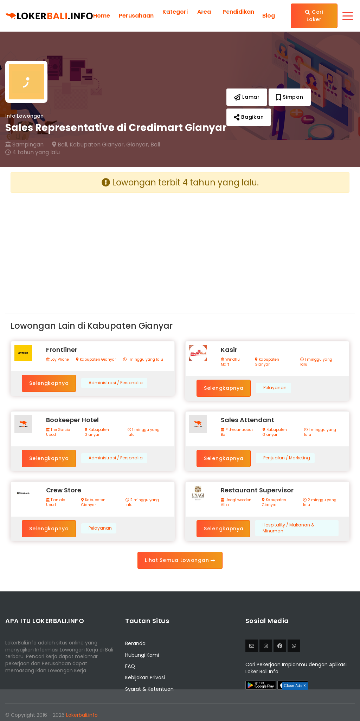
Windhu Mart (230, 362)
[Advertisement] (93, 247)
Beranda (135, 643)
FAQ (130, 666)
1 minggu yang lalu (143, 359)
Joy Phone (57, 359)
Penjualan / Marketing (286, 458)
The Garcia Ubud (58, 432)
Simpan (289, 96)
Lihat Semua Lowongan (180, 560)
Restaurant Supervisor (257, 490)
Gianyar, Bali (143, 145)
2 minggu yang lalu (142, 502)
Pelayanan (275, 388)
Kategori (175, 12)
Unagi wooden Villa (236, 502)
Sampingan (24, 145)
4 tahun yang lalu (32, 152)
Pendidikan (238, 12)
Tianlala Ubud (55, 502)
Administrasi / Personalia (116, 383)
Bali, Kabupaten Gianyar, (88, 145)
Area (204, 12)
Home (101, 16)
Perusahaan (136, 16)
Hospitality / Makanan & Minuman (288, 528)
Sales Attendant (247, 419)
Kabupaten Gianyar (96, 359)
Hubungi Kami (142, 654)
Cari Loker (314, 15)
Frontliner (61, 349)
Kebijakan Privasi (145, 677)
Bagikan (249, 116)
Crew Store (63, 490)
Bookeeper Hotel (72, 419)
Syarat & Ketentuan (149, 689)
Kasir (229, 349)
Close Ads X (295, 685)
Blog (268, 16)
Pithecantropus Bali (237, 432)
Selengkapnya (49, 383)
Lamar (247, 96)
